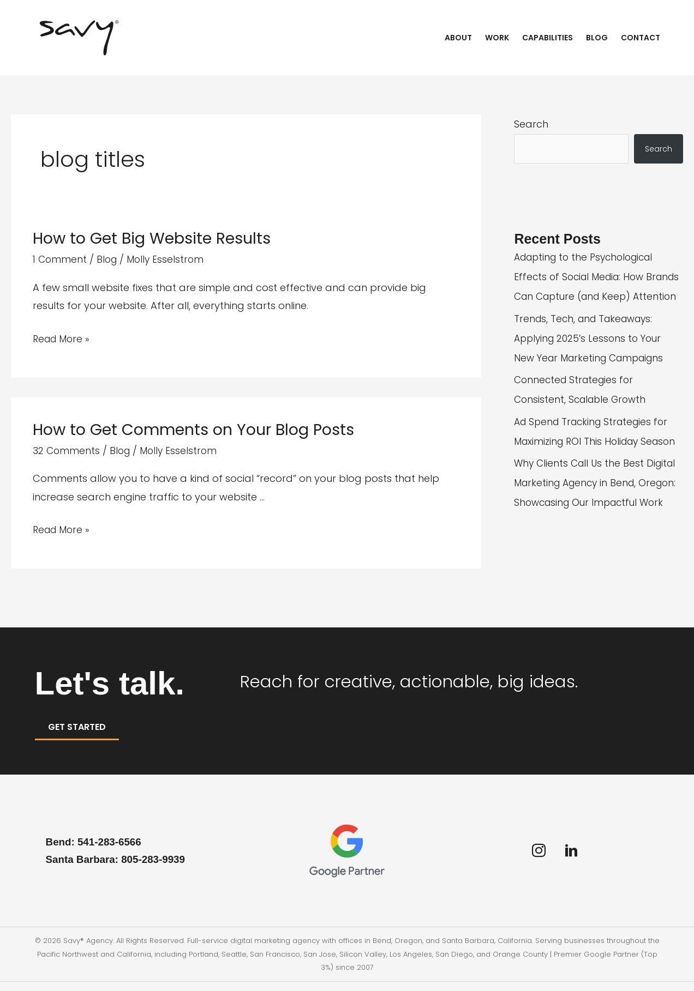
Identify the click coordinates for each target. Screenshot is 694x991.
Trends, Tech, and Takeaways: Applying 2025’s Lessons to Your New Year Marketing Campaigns (593, 359)
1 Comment (60, 259)
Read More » (63, 339)
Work (497, 37)
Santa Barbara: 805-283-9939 (121, 868)
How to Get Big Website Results (157, 238)
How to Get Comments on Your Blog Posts (201, 429)
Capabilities (547, 37)
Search (531, 124)
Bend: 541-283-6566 (96, 851)
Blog (597, 37)
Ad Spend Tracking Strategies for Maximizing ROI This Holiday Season (595, 462)
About (458, 37)
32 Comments (67, 450)
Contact (640, 37)
